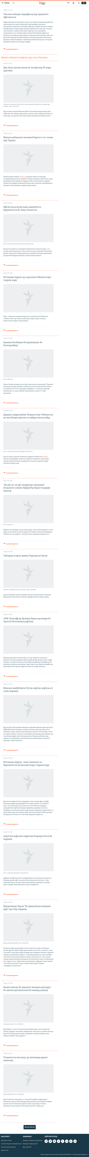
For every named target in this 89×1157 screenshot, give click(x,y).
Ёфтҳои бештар (30, 1127)
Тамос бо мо (4, 1150)
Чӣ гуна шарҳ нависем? (8, 1147)
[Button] (10, 49)
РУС (68, 3)
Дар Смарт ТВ (27, 1147)
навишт (22, 177)
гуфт (48, 249)
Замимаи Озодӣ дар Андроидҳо (33, 1140)
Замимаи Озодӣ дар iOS (30, 1144)
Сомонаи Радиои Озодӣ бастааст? (11, 1144)
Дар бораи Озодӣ (6, 1140)
